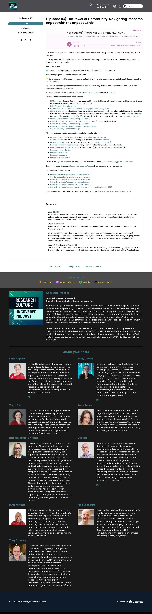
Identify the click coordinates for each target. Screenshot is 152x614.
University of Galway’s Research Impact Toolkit (69, 124)
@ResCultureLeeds (125, 162)
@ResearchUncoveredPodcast (81, 166)
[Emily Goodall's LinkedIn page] (97, 402)
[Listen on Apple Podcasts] (64, 284)
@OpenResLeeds (109, 162)
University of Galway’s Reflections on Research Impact (73, 121)
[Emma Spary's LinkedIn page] (29, 399)
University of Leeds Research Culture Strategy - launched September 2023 (81, 187)
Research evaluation (58, 152)
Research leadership (58, 155)
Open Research (56, 140)
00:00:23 (60, 224)
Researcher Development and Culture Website (69, 174)
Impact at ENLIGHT (132, 116)
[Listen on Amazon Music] (104, 284)
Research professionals (60, 157)
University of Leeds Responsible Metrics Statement (71, 182)
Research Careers (57, 142)
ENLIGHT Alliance (57, 111)
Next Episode (56, 266)
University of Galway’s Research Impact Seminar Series (73, 126)
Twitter (92, 137)
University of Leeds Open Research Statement (69, 184)
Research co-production (60, 150)
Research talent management (63, 145)
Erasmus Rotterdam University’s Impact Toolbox (70, 119)
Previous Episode (94, 266)
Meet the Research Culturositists (63, 147)
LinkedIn (78, 92)
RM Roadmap (55, 101)
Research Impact (57, 137)
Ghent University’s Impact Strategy (65, 129)
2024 (74, 245)
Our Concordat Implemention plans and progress (70, 177)
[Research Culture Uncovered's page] (114, 7)
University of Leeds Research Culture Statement (70, 179)
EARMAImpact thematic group (63, 106)
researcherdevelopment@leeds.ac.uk (115, 191)
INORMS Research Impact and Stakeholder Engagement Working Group (80, 108)
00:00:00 (57, 212)
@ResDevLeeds (64, 162)
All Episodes (74, 266)
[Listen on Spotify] (85, 284)
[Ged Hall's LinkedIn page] (97, 487)
